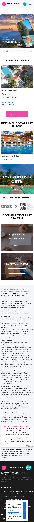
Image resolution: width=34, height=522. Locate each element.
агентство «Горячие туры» (15, 450)
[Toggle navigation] (30, 4)
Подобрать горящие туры (17, 114)
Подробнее (17, 189)
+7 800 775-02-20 (8, 496)
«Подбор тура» (15, 440)
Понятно (24, 510)
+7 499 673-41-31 (8, 500)
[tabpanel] (17, 32)
